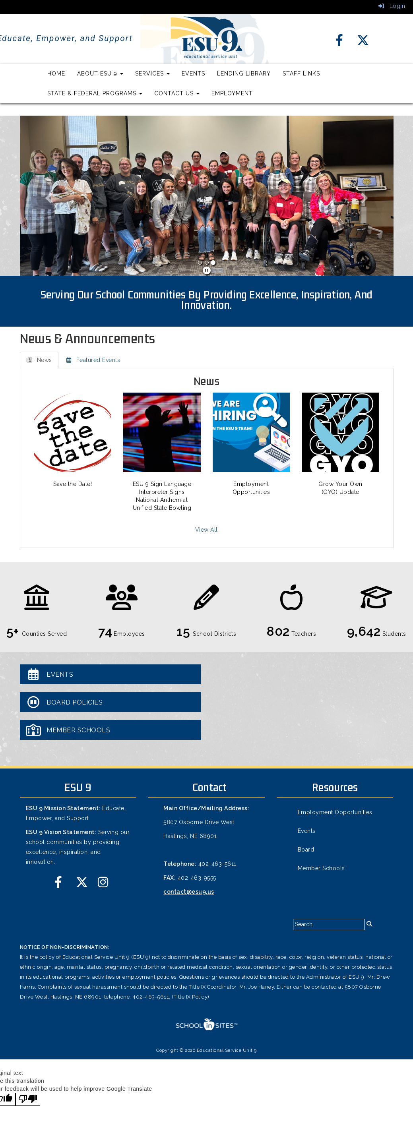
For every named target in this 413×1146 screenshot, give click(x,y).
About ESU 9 (100, 73)
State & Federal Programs (94, 93)
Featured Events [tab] (93, 360)
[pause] (207, 270)
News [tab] (39, 360)
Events (193, 73)
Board (306, 849)
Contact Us (177, 93)
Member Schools (321, 868)
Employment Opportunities (335, 812)
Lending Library (244, 73)
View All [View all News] (206, 530)
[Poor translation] (28, 1099)
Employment (232, 93)
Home (56, 73)
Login (391, 6)
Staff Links (301, 73)
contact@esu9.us (188, 892)
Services (152, 73)
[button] (48, 196)
